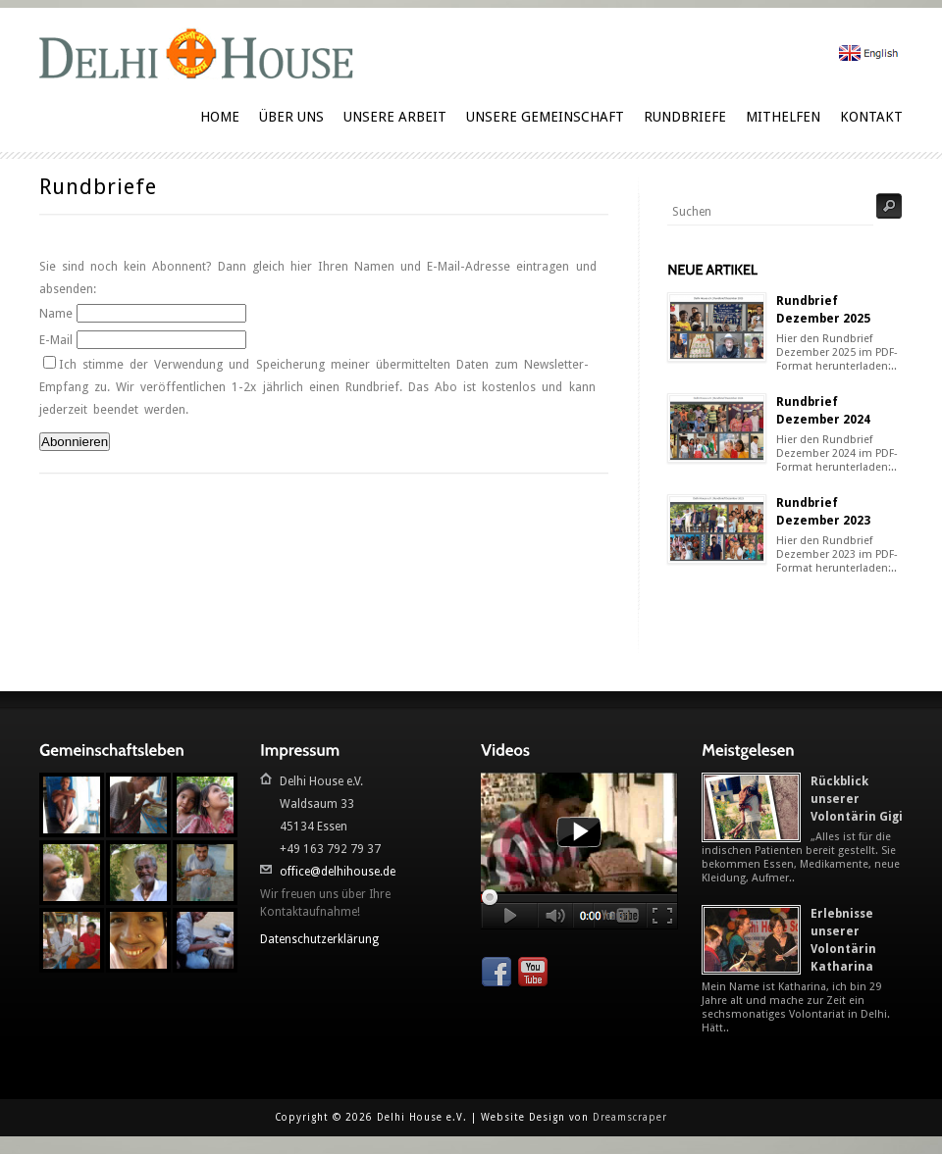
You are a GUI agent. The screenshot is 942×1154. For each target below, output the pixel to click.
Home (219, 117)
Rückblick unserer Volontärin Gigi (857, 799)
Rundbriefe (685, 117)
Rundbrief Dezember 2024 (823, 410)
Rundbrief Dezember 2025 (823, 310)
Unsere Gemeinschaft (545, 117)
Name (56, 313)
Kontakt (871, 117)
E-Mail (56, 339)
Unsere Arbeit (394, 117)
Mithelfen (783, 117)
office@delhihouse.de (337, 871)
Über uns (291, 117)
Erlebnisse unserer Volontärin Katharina (843, 940)
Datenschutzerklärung (319, 939)
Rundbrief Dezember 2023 (823, 511)
